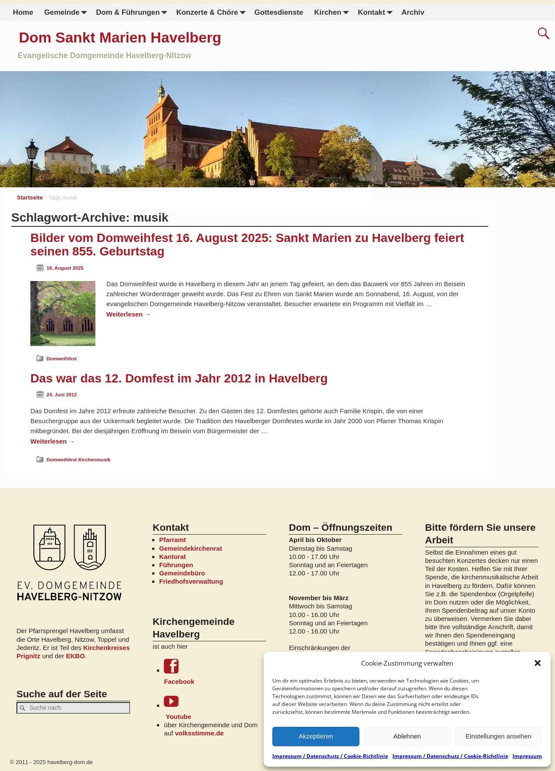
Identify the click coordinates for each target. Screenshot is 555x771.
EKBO (75, 656)
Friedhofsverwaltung (191, 581)
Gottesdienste (279, 12)
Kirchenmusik (94, 459)
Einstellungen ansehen (499, 736)
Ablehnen (407, 736)
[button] (537, 663)
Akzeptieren (316, 736)
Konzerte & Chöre (212, 13)
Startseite (30, 197)
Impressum (527, 756)
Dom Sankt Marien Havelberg (120, 37)
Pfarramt (172, 539)
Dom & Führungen (133, 13)
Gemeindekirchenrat (190, 548)
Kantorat (172, 556)
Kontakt (377, 13)
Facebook (215, 672)
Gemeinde (67, 13)
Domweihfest (61, 358)
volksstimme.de (199, 733)
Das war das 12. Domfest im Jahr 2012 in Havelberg (179, 378)
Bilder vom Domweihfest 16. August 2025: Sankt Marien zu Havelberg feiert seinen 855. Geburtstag (247, 244)
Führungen (176, 564)
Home (23, 12)
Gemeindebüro (182, 573)
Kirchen (333, 13)
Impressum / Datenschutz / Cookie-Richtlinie (330, 756)
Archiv (413, 12)
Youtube (215, 707)
